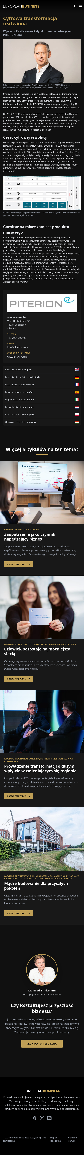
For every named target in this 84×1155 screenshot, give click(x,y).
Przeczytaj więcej (18, 564)
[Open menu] (79, 6)
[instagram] (42, 1118)
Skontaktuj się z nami (42, 1043)
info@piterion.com (17, 347)
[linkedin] (49, 1118)
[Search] (74, 6)
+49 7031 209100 (16, 337)
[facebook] (35, 1118)
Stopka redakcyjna (55, 1139)
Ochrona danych (72, 1139)
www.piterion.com (17, 356)
